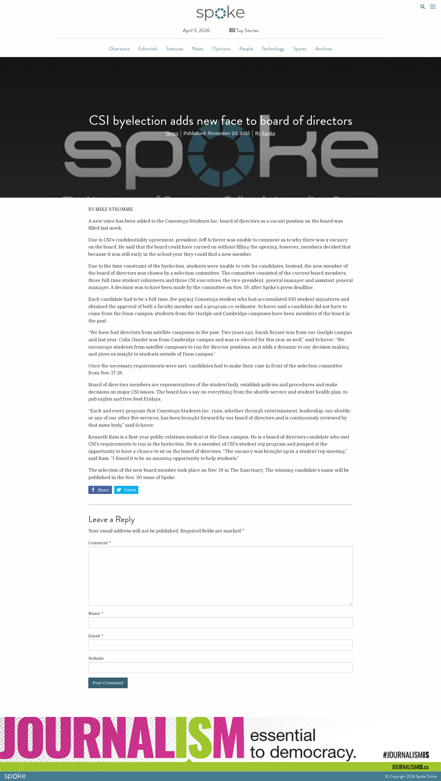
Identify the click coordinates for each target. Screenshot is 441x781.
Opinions (221, 48)
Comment (99, 543)
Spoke (268, 133)
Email (95, 636)
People (246, 48)
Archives (323, 48)
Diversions (119, 48)
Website (96, 658)
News (197, 48)
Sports (299, 48)
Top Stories (244, 30)
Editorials (147, 48)
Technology (273, 48)
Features (174, 48)
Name (95, 613)
